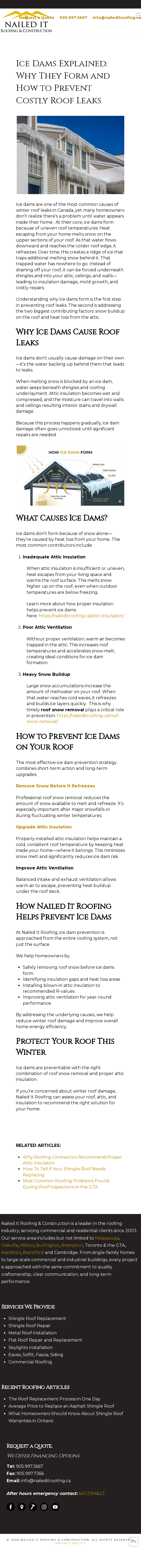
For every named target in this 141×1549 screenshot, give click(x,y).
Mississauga (107, 1238)
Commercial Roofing (30, 1361)
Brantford (33, 1252)
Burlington (47, 1245)
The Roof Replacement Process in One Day (54, 1398)
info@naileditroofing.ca (117, 17)
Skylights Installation (30, 1347)
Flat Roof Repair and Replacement (45, 1340)
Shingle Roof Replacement (37, 1318)
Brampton (72, 1245)
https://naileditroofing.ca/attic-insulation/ (81, 615)
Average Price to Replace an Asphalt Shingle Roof (61, 1406)
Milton (27, 1245)
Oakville (10, 1245)
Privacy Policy (70, 1543)
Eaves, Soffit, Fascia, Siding (35, 1354)
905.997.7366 (30, 1473)
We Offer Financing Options (43, 1455)
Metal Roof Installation (32, 1332)
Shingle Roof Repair (29, 1325)
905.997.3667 (73, 17)
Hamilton (11, 1252)
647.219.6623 (92, 1493)
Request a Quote (36, 17)
